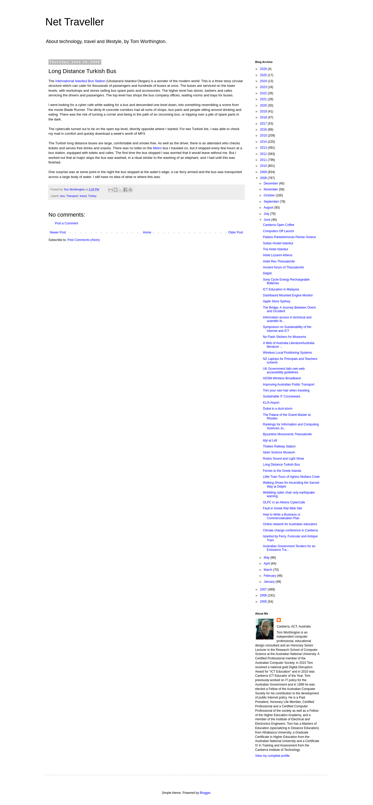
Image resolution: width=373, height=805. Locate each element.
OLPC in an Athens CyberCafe (284, 502)
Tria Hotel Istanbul (275, 249)
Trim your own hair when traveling (286, 390)
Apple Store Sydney (276, 301)
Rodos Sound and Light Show (283, 458)
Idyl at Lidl (270, 440)
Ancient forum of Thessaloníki (283, 267)
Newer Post (58, 232)
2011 (264, 160)
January (270, 581)
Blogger (205, 793)
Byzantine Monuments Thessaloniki (287, 434)
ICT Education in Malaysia (281, 289)
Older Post (235, 232)
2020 (264, 105)
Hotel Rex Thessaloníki (279, 261)
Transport (72, 195)
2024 (264, 81)
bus (62, 195)
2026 (264, 69)
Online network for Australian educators (290, 524)
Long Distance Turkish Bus (281, 464)
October (270, 195)
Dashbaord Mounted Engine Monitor (288, 295)
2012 (264, 154)
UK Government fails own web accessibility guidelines (284, 370)
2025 (264, 75)
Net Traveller (74, 21)
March (268, 570)
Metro (157, 148)
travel (83, 195)
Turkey (92, 195)
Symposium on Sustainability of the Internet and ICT (287, 328)
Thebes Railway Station (279, 446)
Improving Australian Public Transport (288, 384)
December (271, 183)
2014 (264, 142)
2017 (264, 123)
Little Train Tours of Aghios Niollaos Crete (291, 477)
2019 (264, 111)
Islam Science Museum (279, 452)
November (271, 189)
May (267, 557)
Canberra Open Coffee (278, 225)
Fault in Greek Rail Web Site (282, 508)
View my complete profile (272, 756)
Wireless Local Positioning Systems (287, 352)
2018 (264, 117)
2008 (264, 178)
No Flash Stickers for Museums (284, 337)
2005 (264, 601)
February (270, 576)
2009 (264, 172)
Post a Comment (66, 223)
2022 (264, 93)
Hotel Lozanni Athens (277, 255)
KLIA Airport (271, 402)
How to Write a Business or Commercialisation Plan (281, 516)
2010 (264, 166)
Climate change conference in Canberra (290, 530)
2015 (264, 135)
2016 (264, 129)
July (267, 214)
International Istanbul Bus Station (80, 81)
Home (147, 232)
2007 (264, 589)
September (272, 201)
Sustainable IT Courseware (281, 396)
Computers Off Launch (278, 231)
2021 (264, 99)
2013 (264, 147)
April (267, 563)
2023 (264, 87)
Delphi (267, 273)
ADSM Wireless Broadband (282, 378)
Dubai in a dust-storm (277, 408)
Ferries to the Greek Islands (282, 471)
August (269, 207)
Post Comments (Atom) (83, 240)
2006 (264, 595)
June (267, 220)
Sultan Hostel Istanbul (278, 243)
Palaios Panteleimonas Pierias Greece (289, 237)
